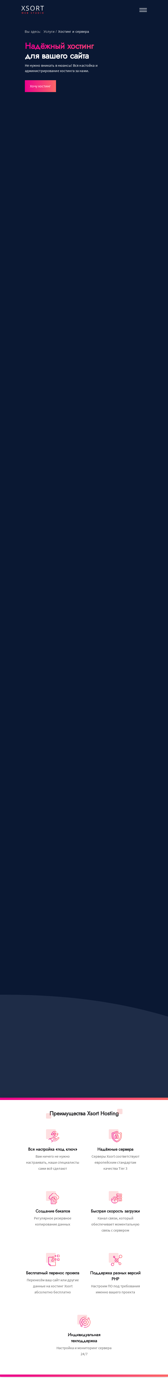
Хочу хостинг (40, 86)
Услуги (49, 31)
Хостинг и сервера (73, 31)
